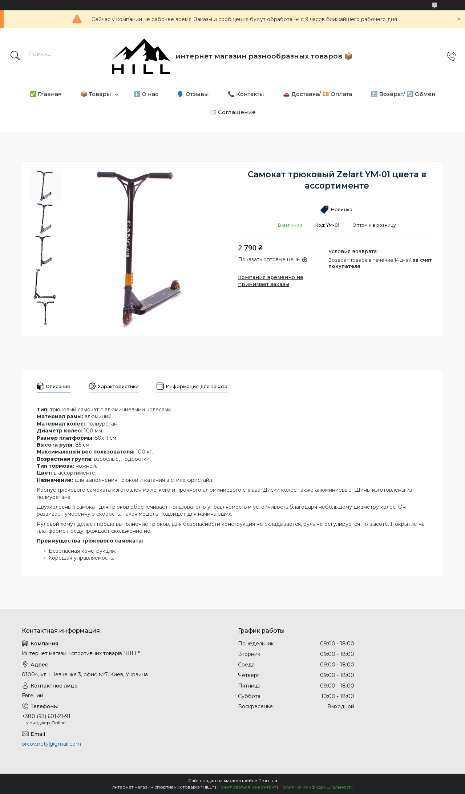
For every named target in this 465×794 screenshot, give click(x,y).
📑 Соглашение (233, 112)
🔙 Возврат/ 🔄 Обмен (403, 93)
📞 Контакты (246, 93)
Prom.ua (267, 780)
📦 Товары (96, 93)
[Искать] (15, 56)
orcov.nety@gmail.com (51, 744)
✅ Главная (45, 93)
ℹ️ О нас (145, 93)
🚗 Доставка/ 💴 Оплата (317, 93)
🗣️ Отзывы (193, 93)
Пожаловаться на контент (246, 787)
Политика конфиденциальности (316, 787)
